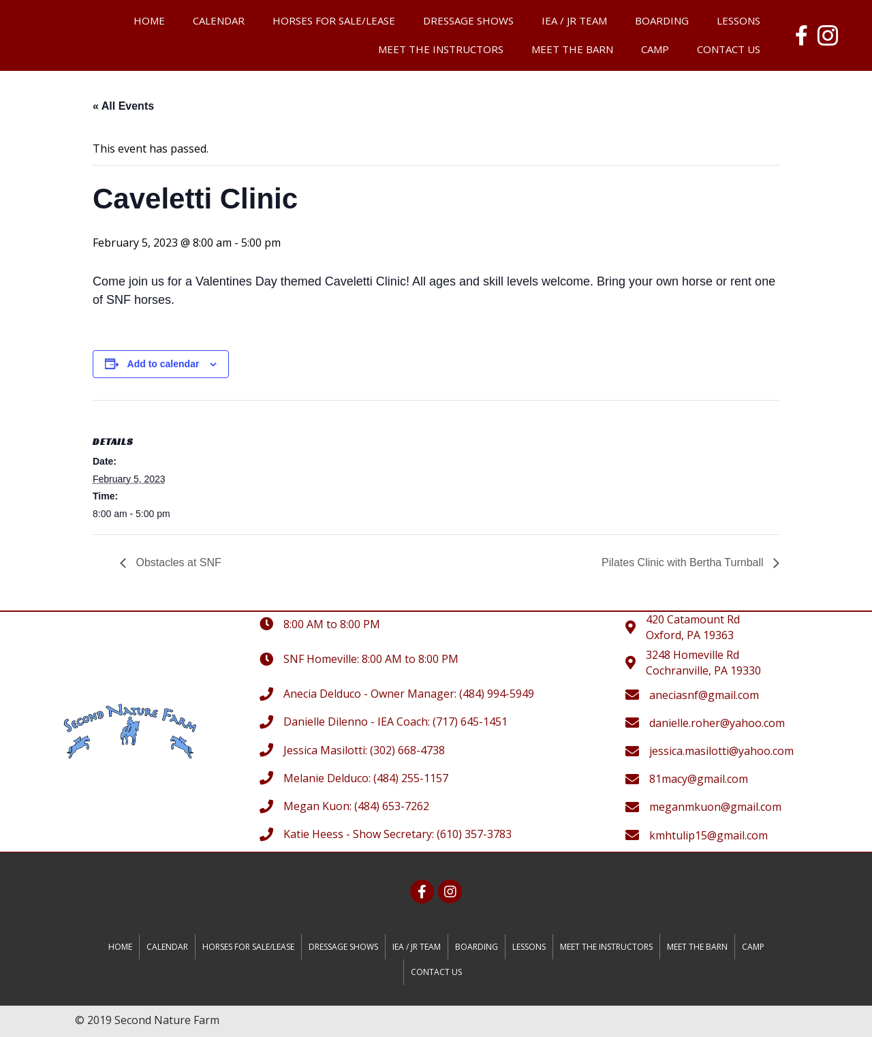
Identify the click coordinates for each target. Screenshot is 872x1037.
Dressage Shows (468, 20)
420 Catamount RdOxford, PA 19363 (693, 627)
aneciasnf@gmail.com (704, 694)
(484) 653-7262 (391, 806)
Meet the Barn (572, 49)
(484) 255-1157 (410, 778)
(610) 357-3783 (474, 833)
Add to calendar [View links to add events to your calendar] (163, 363)
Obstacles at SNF (177, 562)
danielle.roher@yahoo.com (717, 722)
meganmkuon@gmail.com (715, 806)
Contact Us (728, 49)
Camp (655, 49)
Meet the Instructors (440, 49)
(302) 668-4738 (407, 750)
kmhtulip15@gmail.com (708, 835)
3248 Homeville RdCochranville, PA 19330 (703, 662)
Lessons (738, 20)
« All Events (123, 106)
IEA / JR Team (574, 20)
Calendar (219, 20)
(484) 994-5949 (496, 693)
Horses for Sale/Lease (333, 20)
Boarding (662, 20)
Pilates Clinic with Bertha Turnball (684, 562)
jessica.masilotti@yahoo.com (721, 750)
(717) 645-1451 (470, 721)
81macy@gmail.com (698, 778)
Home (149, 20)
